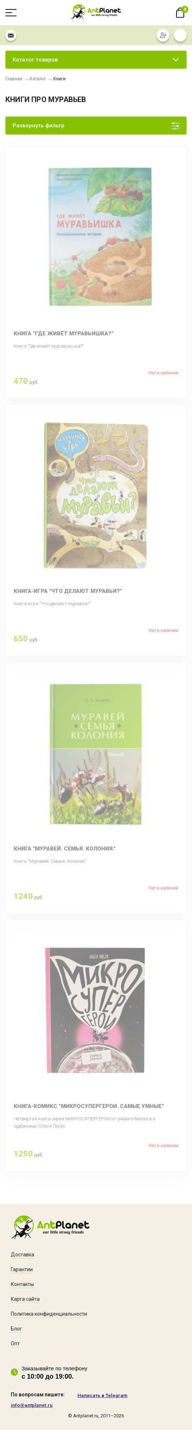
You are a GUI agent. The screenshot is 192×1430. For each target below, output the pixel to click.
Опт (15, 1343)
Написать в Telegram (102, 1395)
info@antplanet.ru (32, 1405)
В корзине (180, 13)
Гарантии (22, 1269)
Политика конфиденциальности (49, 1314)
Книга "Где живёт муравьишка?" (63, 333)
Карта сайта (25, 1299)
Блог (16, 1329)
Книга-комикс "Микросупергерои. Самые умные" (89, 1106)
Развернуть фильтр (39, 125)
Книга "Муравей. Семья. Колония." (65, 848)
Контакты (22, 1284)
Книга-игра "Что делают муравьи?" (68, 591)
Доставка (22, 1254)
